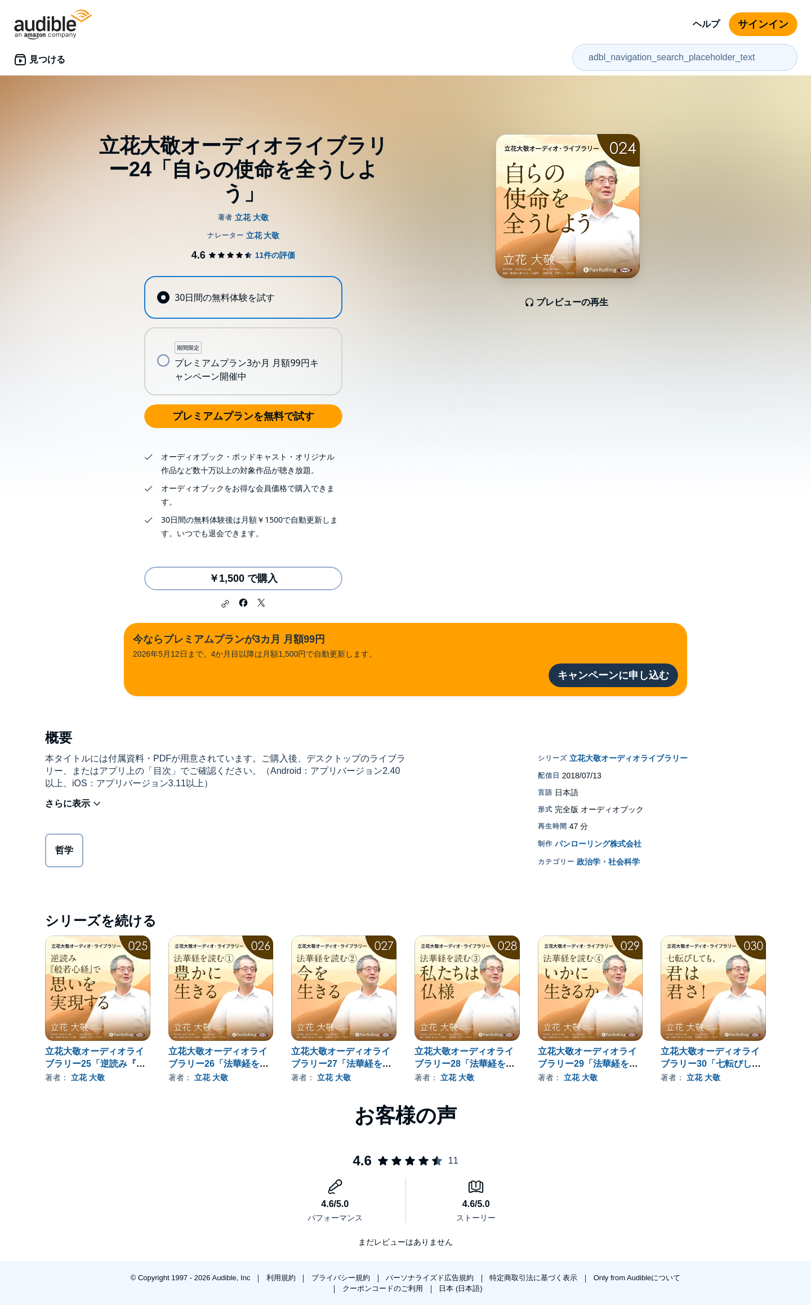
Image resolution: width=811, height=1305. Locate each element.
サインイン (763, 24)
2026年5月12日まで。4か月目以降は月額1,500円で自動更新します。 (255, 645)
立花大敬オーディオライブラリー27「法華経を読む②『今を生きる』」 (341, 1063)
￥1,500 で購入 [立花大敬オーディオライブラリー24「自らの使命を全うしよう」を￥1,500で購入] (243, 578)
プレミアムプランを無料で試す (243, 416)
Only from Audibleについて (637, 1277)
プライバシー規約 (341, 1277)
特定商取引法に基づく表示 (534, 1277)
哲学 (64, 852)
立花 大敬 (88, 1077)
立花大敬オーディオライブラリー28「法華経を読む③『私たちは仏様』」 (465, 1063)
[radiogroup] (243, 335)
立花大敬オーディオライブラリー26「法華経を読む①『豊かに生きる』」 (218, 1063)
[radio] (243, 297)
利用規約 (282, 1277)
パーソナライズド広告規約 (431, 1277)
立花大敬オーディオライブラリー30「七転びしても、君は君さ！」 (711, 1063)
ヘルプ (706, 24)
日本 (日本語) (460, 1288)
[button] (225, 603)
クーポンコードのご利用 (383, 1288)
